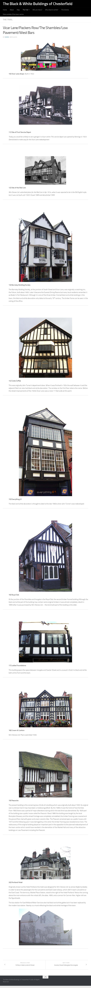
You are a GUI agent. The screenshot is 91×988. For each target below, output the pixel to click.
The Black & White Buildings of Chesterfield (39, 3)
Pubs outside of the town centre (13, 15)
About (11, 10)
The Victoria (62, 10)
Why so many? (36, 10)
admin (7, 38)
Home (5, 10)
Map (17, 10)
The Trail (24, 10)
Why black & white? (49, 10)
